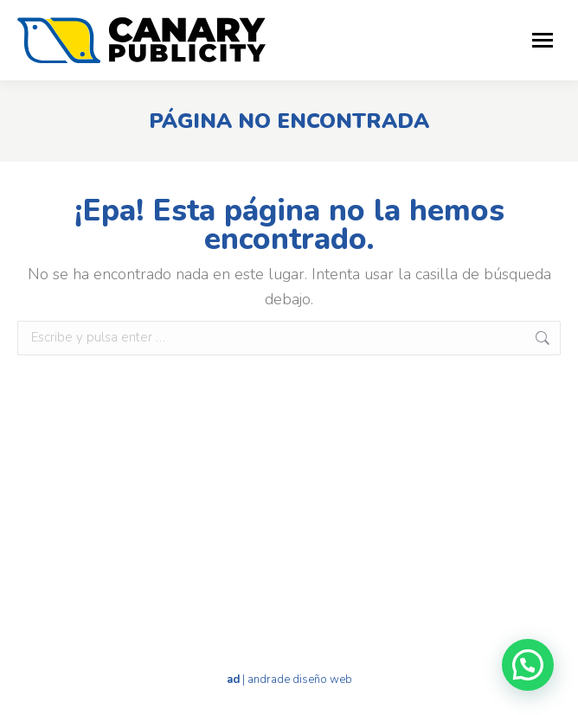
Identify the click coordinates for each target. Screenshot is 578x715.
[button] (528, 665)
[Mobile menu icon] (542, 40)
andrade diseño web (299, 679)
